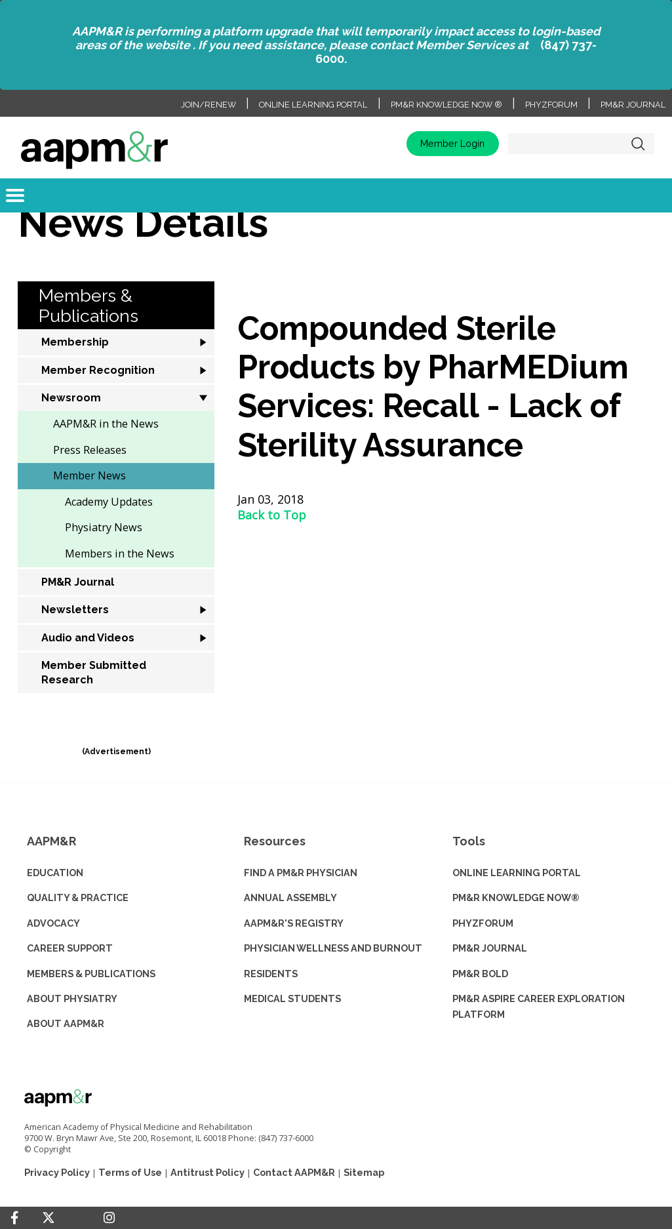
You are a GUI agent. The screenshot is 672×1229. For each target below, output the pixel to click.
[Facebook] (14, 1218)
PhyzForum (551, 105)
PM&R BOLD (480, 973)
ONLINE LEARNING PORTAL (516, 872)
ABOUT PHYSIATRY (72, 998)
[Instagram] (109, 1218)
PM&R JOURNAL (489, 948)
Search (638, 143)
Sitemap (364, 1172)
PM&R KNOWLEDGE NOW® (516, 897)
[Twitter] (48, 1218)
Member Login (452, 143)
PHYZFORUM (482, 923)
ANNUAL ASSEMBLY (290, 897)
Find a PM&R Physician (300, 872)
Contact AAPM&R (294, 1172)
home (94, 144)
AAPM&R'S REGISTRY (294, 923)
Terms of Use (130, 1172)
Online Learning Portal (313, 105)
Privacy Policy (57, 1172)
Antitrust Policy (207, 1172)
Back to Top (271, 515)
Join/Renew (208, 105)
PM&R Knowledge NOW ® (446, 105)
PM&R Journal (633, 105)
